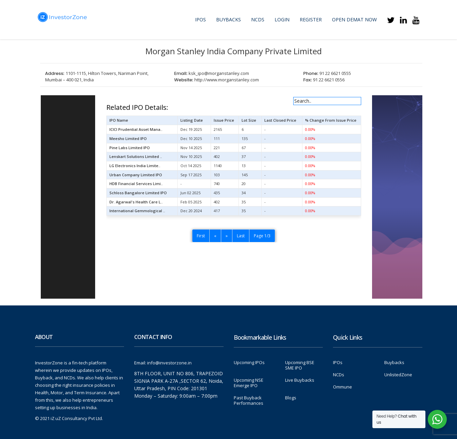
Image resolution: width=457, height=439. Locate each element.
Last (241, 236)
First (201, 236)
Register (311, 19)
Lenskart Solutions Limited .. (135, 156)
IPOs (200, 19)
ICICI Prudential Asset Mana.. (135, 129)
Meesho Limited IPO (128, 138)
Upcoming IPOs (249, 362)
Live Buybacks (299, 380)
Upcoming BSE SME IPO (299, 365)
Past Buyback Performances (248, 400)
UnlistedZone (398, 374)
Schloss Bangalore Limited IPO (138, 192)
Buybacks (228, 19)
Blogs (290, 397)
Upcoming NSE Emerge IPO (248, 382)
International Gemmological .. (137, 210)
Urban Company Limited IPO (135, 174)
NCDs (257, 19)
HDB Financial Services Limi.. (136, 183)
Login (282, 19)
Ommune (342, 387)
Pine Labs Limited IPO (129, 147)
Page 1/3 (262, 236)
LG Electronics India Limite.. (134, 165)
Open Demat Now (354, 19)
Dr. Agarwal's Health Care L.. (136, 201)
